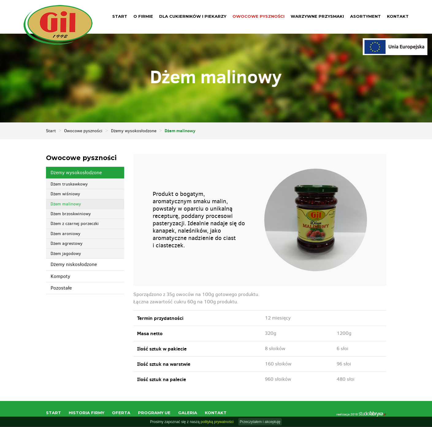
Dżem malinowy (66, 204)
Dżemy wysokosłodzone (133, 131)
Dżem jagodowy (66, 254)
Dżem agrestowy (66, 244)
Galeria (187, 412)
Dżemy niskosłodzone (74, 264)
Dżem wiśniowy (65, 194)
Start (119, 16)
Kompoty (60, 276)
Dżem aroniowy (65, 234)
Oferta (121, 412)
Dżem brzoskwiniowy (71, 214)
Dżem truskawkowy (69, 184)
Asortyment (365, 16)
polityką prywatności (217, 422)
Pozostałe (61, 288)
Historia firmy (86, 412)
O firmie (143, 16)
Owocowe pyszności (258, 16)
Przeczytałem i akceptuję (260, 422)
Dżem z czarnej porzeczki (75, 224)
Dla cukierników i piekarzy (192, 16)
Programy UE (154, 412)
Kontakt (398, 16)
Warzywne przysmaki (317, 16)
